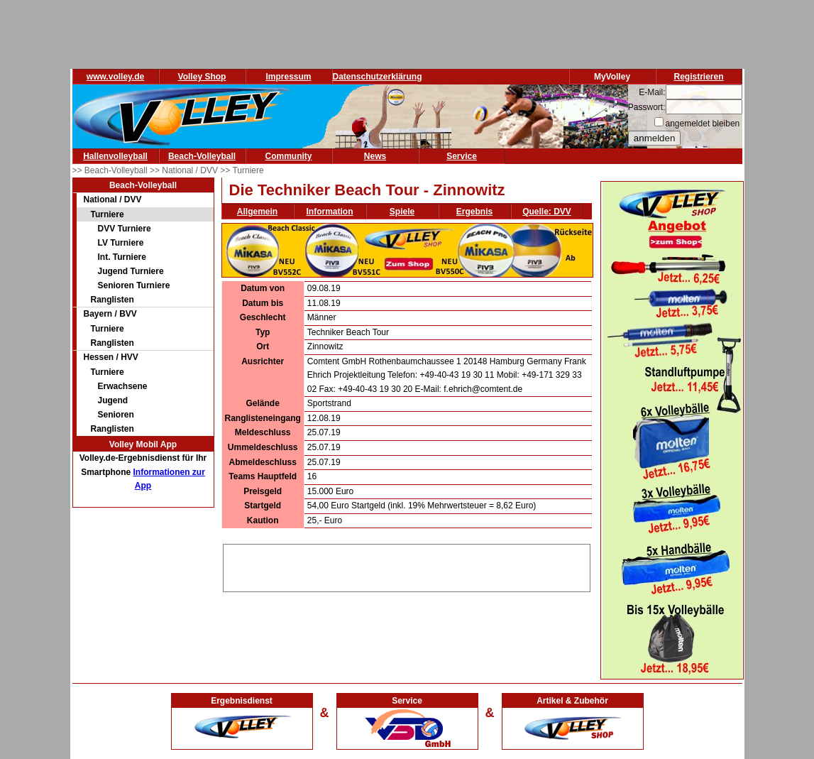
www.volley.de (115, 77)
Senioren (116, 415)
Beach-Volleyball (202, 156)
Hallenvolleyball (115, 156)
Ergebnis (474, 212)
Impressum (288, 77)
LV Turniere (121, 243)
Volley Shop (202, 77)
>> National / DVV (185, 170)
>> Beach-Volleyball (111, 170)
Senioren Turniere (134, 285)
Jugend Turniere (131, 271)
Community (288, 156)
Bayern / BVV (110, 314)
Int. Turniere (122, 257)
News (375, 156)
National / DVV (113, 199)
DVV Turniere (124, 229)
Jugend (113, 400)
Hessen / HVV (111, 357)
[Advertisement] (407, 566)
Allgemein (257, 212)
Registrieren (698, 77)
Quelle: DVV (546, 212)
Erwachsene (123, 386)
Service (461, 156)
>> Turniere (241, 170)
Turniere (107, 214)
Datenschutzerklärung (377, 77)
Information (330, 212)
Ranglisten (112, 300)
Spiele (402, 212)
